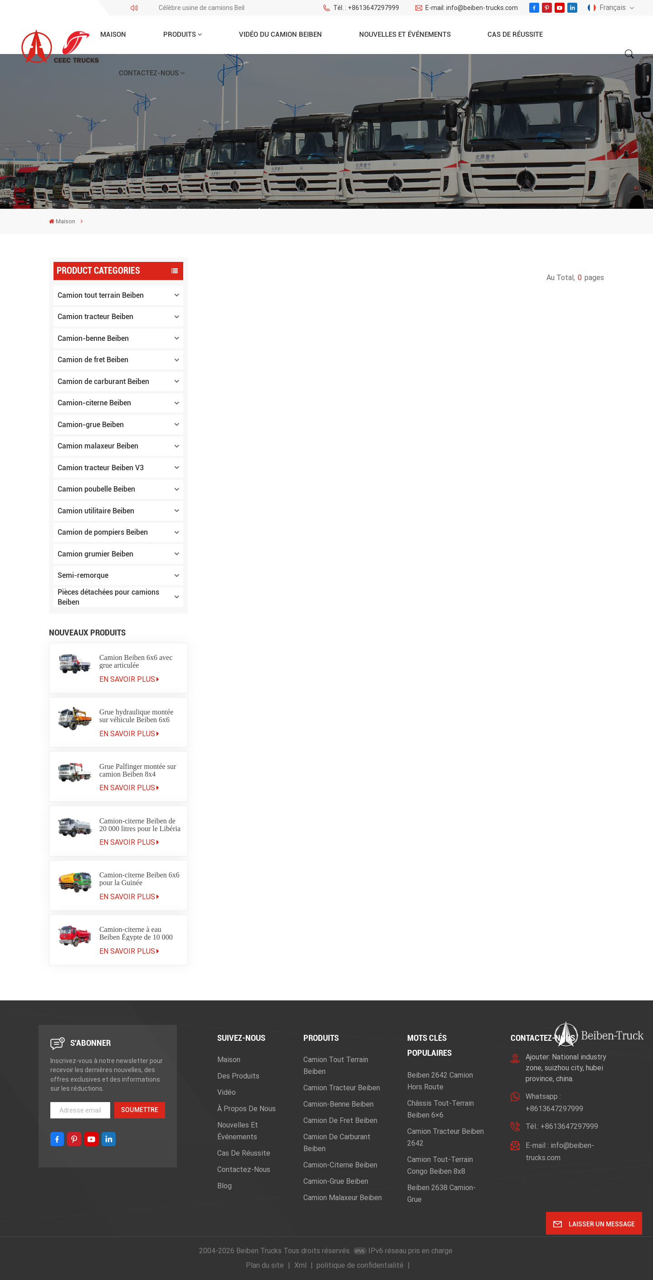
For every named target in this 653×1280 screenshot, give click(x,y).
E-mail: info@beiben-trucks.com (466, 8)
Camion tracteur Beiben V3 (101, 467)
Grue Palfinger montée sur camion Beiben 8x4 (137, 770)
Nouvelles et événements (405, 34)
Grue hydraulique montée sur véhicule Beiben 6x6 (136, 716)
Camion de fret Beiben (93, 359)
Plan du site (265, 1265)
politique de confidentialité (360, 1265)
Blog (224, 1186)
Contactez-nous (149, 73)
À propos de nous (246, 1108)
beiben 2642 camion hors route (440, 1081)
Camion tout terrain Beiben (101, 295)
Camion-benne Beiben (93, 338)
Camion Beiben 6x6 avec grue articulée (135, 661)
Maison (113, 34)
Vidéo (226, 1092)
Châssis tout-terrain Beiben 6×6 (440, 1109)
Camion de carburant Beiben (103, 381)
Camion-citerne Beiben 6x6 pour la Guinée (139, 878)
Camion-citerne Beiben (94, 403)
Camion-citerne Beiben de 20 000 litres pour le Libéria (139, 824)
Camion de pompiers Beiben (103, 532)
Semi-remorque (83, 575)
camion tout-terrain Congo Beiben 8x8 (440, 1165)
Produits (179, 34)
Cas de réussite (515, 34)
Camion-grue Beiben (91, 424)
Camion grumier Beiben (95, 554)
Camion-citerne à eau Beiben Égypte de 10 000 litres (136, 933)
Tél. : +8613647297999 (360, 8)
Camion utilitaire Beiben (96, 511)
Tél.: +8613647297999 (562, 1126)
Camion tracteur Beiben (95, 316)
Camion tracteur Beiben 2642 (445, 1137)
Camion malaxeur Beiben (98, 446)
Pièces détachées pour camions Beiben (108, 597)
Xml (300, 1265)
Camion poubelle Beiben (96, 489)
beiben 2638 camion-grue (441, 1193)
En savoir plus (129, 679)
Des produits (238, 1076)
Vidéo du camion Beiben (280, 34)
